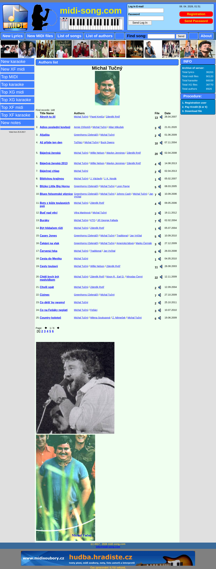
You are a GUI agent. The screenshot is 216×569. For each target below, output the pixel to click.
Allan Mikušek (116, 127)
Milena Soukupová (100, 317)
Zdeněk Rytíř (113, 116)
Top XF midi (12, 107)
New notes (11, 122)
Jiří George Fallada (107, 220)
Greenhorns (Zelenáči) (86, 134)
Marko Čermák (144, 243)
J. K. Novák (110, 178)
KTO (92, 220)
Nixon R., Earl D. (115, 276)
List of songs (69, 36)
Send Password (196, 21)
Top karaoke (12, 84)
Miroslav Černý (134, 276)
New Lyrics (13, 36)
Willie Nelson (97, 152)
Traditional (122, 235)
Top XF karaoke (15, 115)
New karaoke (13, 61)
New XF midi (13, 69)
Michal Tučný (81, 116)
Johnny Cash (124, 193)
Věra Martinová (82, 212)
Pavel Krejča (97, 116)
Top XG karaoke (16, 99)
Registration (196, 14)
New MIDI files (40, 36)
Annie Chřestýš (82, 127)
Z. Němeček (118, 317)
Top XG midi (12, 92)
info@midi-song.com (108, 546)
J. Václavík (96, 178)
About (206, 36)
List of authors (99, 36)
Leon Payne (123, 186)
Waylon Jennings (115, 152)
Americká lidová (125, 243)
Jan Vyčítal (136, 235)
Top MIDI (9, 76)
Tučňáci (78, 142)
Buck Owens (107, 142)
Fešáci (93, 310)
